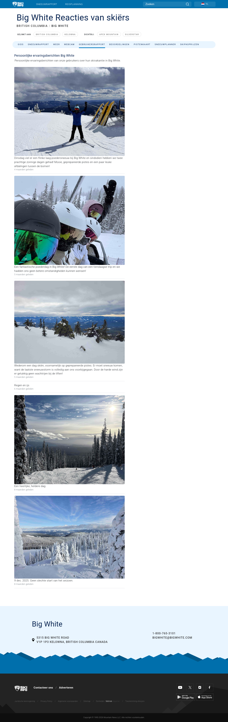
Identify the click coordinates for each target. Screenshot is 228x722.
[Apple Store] (204, 696)
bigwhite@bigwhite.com (172, 637)
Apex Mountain (109, 34)
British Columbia (47, 34)
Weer (56, 44)
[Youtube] (180, 687)
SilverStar (132, 34)
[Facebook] (209, 687)
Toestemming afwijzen (135, 701)
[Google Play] (185, 696)
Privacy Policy (46, 701)
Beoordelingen (119, 44)
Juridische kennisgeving (25, 701)
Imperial (116, 701)
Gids (21, 44)
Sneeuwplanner (165, 44)
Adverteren (66, 687)
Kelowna (70, 34)
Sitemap (87, 701)
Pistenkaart (142, 44)
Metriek (109, 701)
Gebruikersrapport (92, 44)
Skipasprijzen (189, 44)
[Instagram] (200, 687)
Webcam (69, 44)
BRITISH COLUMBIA (32, 26)
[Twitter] (190, 687)
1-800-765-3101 (164, 633)
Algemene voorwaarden (68, 701)
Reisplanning (74, 4)
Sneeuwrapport (46, 4)
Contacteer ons (43, 687)
